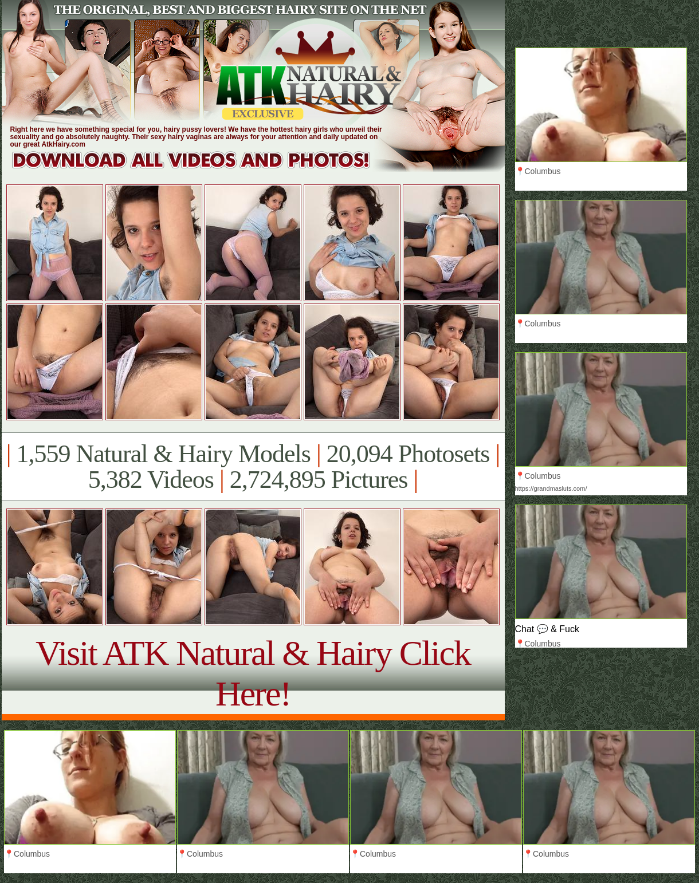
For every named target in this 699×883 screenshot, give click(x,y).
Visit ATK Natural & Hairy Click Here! (253, 673)
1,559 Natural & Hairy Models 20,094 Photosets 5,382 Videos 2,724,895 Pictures (253, 466)
